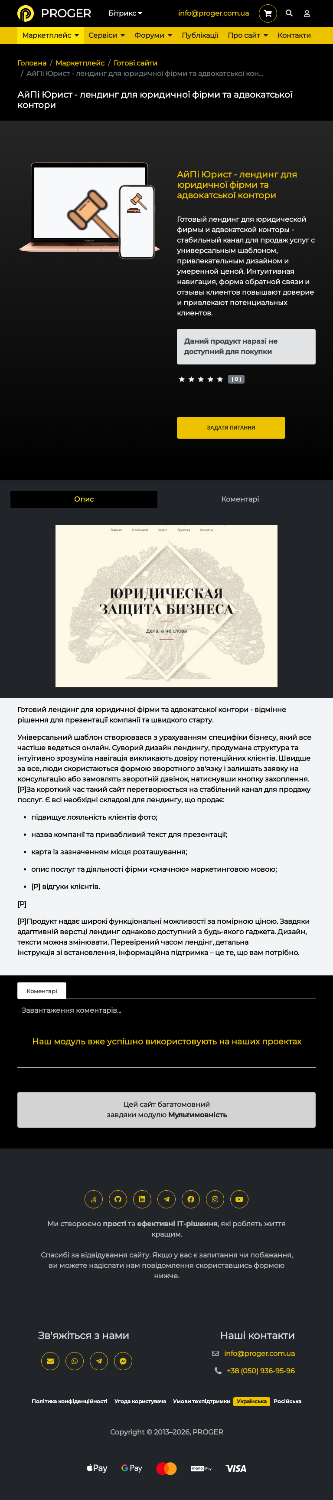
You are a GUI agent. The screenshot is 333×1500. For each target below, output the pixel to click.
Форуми (153, 35)
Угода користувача (140, 1401)
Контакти (294, 35)
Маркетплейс (50, 35)
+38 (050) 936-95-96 (261, 1371)
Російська (287, 1401)
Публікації (200, 35)
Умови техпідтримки (201, 1401)
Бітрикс (125, 13)
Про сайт (248, 35)
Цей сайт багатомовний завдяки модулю (167, 1109)
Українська (252, 1401)
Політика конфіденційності (70, 1401)
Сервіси (106, 35)
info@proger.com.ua (213, 13)
